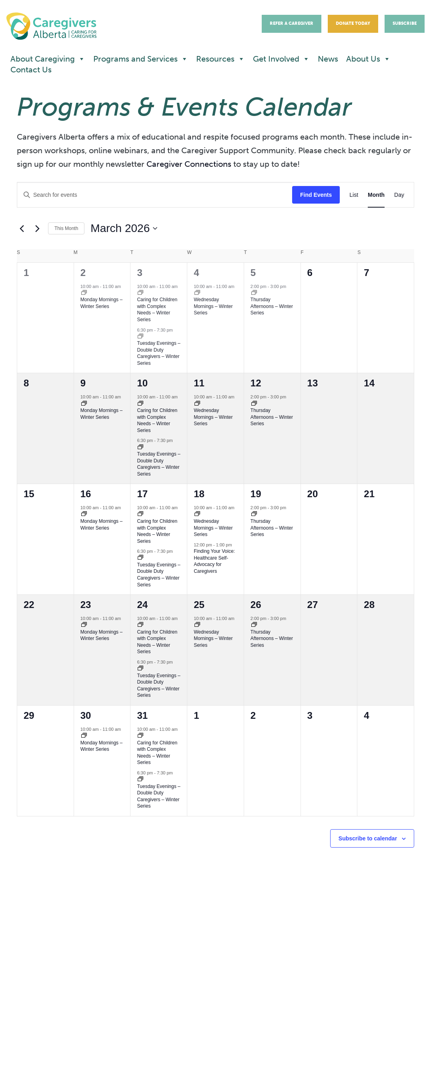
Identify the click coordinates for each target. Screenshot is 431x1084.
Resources (220, 59)
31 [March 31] (142, 715)
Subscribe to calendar (368, 838)
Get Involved (281, 59)
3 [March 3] (139, 272)
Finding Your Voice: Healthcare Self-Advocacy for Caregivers (214, 561)
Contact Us (31, 70)
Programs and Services (140, 59)
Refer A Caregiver (291, 23)
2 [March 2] (83, 272)
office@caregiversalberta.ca (75, 993)
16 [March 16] (85, 493)
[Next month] (37, 228)
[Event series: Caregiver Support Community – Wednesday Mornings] (197, 293)
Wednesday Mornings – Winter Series (213, 306)
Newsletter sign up (194, 977)
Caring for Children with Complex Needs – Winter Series (157, 309)
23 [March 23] (85, 604)
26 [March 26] (256, 604)
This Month (66, 228)
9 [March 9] (83, 383)
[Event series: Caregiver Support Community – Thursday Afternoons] (254, 293)
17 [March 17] (142, 493)
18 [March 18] (199, 493)
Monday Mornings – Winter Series (101, 303)
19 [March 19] (256, 493)
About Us (368, 59)
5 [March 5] (253, 272)
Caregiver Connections (188, 164)
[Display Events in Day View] (399, 195)
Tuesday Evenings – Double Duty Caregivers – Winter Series (158, 353)
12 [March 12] (256, 383)
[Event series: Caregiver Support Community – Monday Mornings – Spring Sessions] (84, 293)
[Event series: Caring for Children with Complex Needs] (140, 293)
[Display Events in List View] (353, 195)
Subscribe (405, 23)
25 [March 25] (199, 604)
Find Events (316, 195)
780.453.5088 (77, 965)
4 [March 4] (196, 272)
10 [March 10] (142, 383)
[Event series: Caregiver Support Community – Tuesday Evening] (140, 336)
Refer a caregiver (191, 999)
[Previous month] (21, 228)
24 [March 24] (142, 604)
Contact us (180, 966)
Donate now (182, 988)
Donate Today (353, 23)
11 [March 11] (199, 383)
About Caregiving (47, 59)
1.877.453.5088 (87, 975)
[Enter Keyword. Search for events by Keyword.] (154, 195)
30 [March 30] (85, 715)
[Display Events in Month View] (376, 195)
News (328, 59)
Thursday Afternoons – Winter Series (272, 306)
